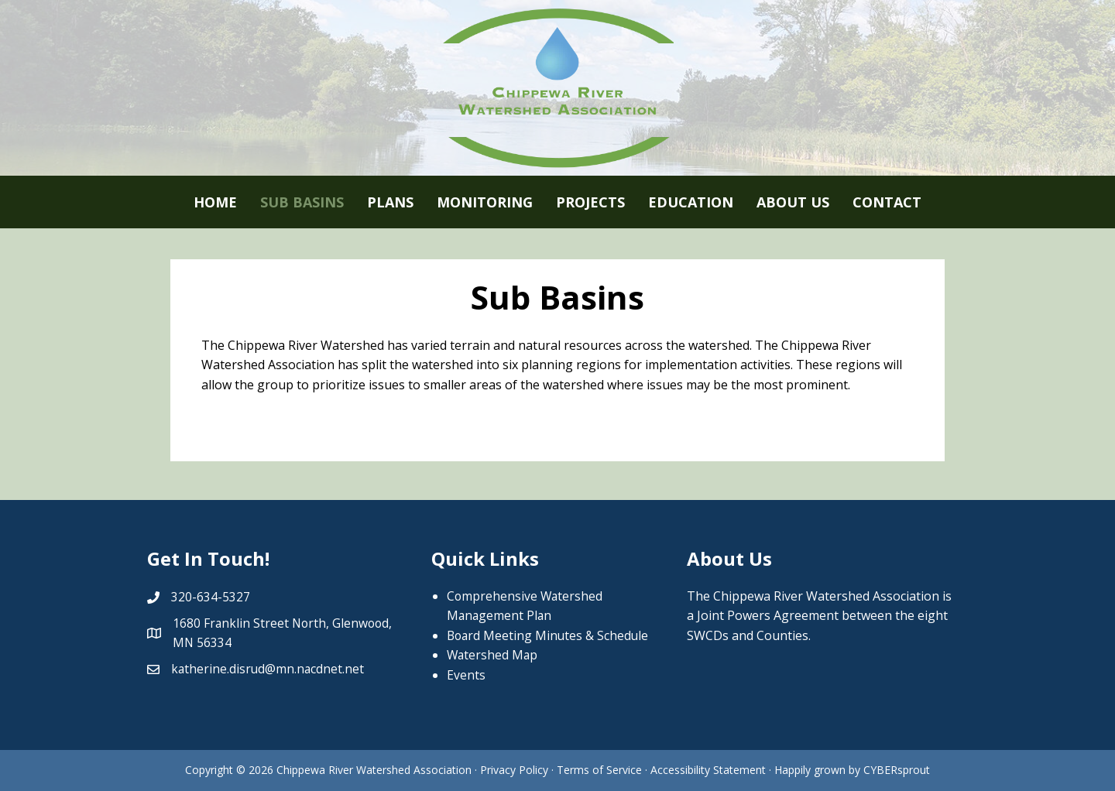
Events (466, 674)
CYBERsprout (896, 769)
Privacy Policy (514, 769)
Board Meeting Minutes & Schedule (549, 635)
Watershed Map (493, 654)
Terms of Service (601, 769)
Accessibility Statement (708, 769)
